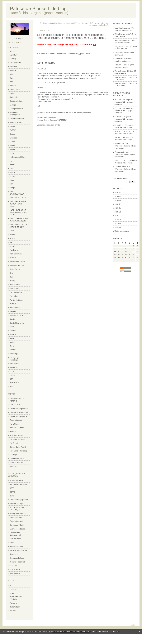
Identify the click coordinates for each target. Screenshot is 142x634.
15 (133, 252)
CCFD (12, 488)
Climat (12, 496)
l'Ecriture (13, 432)
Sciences (13, 331)
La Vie (12, 593)
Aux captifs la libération (18, 484)
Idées (12, 153)
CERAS (12, 492)
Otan (11, 277)
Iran (11, 161)
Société (12, 342)
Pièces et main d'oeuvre (18, 550)
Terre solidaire (15, 573)
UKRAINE (13, 611)
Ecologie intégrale (16, 109)
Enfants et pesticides (17, 529)
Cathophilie (14, 97)
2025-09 (118, 223)
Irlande (12, 165)
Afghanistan (14, 47)
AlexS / (117, 117)
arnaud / (118, 125)
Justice (12, 172)
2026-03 (118, 200)
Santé (12, 327)
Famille (12, 142)
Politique (13, 304)
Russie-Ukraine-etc (17, 323)
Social (12, 338)
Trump (12, 371)
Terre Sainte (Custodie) (18, 451)
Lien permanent (61, 54)
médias (88, 54)
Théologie (13, 455)
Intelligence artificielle (17, 157)
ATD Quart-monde (16, 480)
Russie (12, 319)
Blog (11, 82)
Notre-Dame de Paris (17, 262)
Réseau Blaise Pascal (18, 447)
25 (119, 257)
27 (125, 257)
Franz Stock (14, 424)
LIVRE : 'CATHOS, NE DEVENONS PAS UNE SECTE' (18, 212)
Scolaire (13, 335)
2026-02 (118, 204)
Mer (11, 242)
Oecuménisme (15, 269)
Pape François (15, 285)
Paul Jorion (14, 603)
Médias (12, 239)
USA (11, 379)
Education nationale (17, 119)
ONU (11, 273)
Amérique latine (15, 63)
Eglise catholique (16, 420)
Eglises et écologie (16, 521)
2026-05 (118, 193)
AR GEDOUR (15, 405)
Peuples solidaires (16, 547)
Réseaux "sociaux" (16, 315)
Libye (12, 184)
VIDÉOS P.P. (14, 383)
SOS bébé (13, 566)
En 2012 (13, 130)
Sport (12, 346)
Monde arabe (14, 250)
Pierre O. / (118, 100)
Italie (11, 169)
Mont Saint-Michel (16, 254)
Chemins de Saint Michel (19, 413)
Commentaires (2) (74, 54)
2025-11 (118, 216)
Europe (12, 134)
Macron (12, 235)
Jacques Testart (15, 539)
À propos (19, 39)
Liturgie (12, 188)
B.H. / (117, 137)
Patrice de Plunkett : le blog (38, 8)
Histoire (12, 149)
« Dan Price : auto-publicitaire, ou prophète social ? (57, 23)
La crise (12, 176)
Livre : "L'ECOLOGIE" (18, 198)
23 (137, 254)
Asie (11, 74)
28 (129, 257)
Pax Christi (14, 443)
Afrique (12, 51)
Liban (12, 180)
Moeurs (12, 246)
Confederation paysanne (19, 500)
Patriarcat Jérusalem (17, 439)
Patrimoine (13, 296)
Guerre (12, 146)
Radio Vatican (15, 607)
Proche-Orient (15, 308)
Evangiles (13, 138)
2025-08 (118, 227)
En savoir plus (114, 632)
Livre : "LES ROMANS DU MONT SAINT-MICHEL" (18, 204)
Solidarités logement (17, 562)
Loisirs (12, 231)
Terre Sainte (14, 364)
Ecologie (13, 105)
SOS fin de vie (15, 570)
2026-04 (118, 196)
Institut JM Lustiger (17, 428)
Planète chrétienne (16, 300)
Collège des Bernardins (18, 416)
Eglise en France (16, 123)
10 (115, 252)
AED (11, 585)
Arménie (13, 70)
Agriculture (13, 55)
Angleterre (13, 67)
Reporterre (13, 554)
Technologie (14, 354)
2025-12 (118, 212)
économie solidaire (16, 517)
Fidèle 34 (13, 589)
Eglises (12, 126)
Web (11, 387)
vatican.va (13, 466)
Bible (11, 78)
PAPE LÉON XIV (16, 292)
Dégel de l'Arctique (16, 503)
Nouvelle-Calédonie (17, 265)
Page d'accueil (83, 23)
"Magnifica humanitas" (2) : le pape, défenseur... (124, 102)
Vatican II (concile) (16, 462)
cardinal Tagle (15, 90)
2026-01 (118, 208)
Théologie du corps (17, 458)
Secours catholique (17, 558)
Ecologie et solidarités (18, 514)
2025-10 (118, 219)
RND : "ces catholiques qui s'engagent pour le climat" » (99, 24)
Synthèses (13, 350)
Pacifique (13, 281)
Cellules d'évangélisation (19, 409)
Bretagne (13, 86)
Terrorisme (13, 367)
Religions (13, 311)
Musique (13, 258)
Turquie (12, 375)
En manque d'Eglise (17, 525)
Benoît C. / (118, 161)
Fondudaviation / (121, 144)
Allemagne (13, 59)
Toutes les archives (122, 231)
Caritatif (12, 93)
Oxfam (12, 543)
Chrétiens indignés (16, 101)
